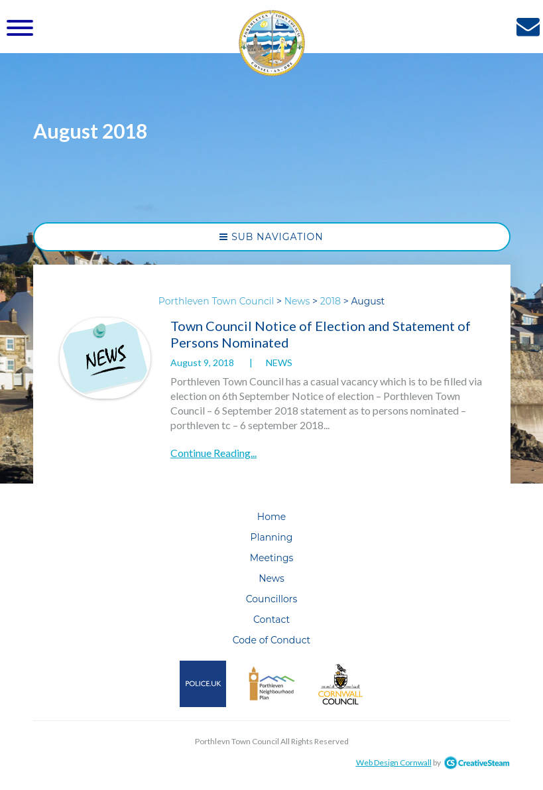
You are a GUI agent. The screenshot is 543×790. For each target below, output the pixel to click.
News (279, 362)
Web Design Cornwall (394, 762)
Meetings (272, 558)
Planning (272, 537)
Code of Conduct (272, 640)
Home (271, 517)
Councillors (272, 599)
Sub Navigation (271, 237)
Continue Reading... (213, 452)
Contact (271, 619)
